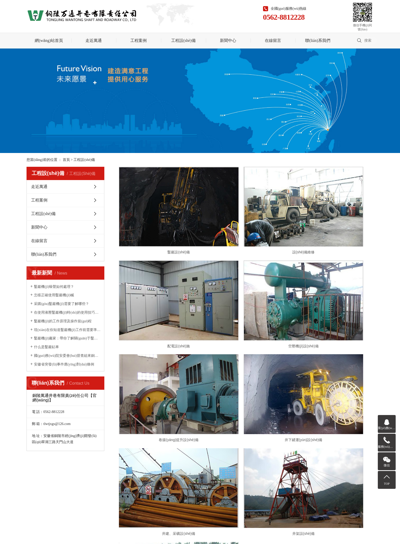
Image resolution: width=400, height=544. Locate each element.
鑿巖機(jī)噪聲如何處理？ (54, 287)
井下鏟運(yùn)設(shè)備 (333, 295)
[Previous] (237, 380)
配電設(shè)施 (332, 227)
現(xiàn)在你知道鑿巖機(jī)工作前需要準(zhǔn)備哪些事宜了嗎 (67, 330)
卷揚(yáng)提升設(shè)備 (246, 295)
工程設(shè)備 (183, 40)
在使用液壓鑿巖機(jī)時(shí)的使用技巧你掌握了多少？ (67, 312)
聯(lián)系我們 (317, 40)
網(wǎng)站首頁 (49, 40)
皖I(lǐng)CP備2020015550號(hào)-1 (181, 496)
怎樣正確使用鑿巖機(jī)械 (54, 295)
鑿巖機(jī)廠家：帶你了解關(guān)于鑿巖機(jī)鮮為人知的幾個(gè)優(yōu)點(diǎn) (67, 338)
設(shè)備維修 (246, 227)
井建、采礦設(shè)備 (159, 363)
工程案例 (138, 40)
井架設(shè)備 (246, 363)
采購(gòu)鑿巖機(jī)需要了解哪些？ (61, 304)
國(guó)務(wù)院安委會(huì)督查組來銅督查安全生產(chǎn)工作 (67, 356)
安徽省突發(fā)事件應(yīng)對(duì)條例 (64, 364)
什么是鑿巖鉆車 (46, 347)
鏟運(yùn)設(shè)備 (332, 363)
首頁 (66, 160)
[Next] (255, 380)
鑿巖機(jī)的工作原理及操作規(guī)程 (63, 321)
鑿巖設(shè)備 (159, 227)
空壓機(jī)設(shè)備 (159, 295)
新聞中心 (228, 40)
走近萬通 (93, 40)
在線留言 (273, 40)
